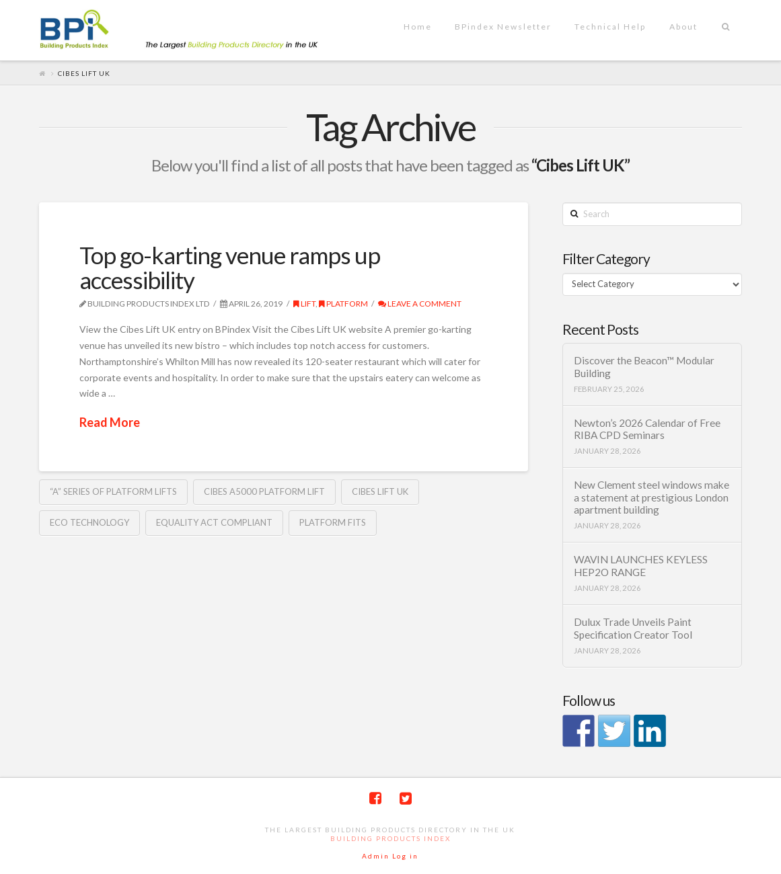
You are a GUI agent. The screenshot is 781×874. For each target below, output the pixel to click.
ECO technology (89, 522)
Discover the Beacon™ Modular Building (644, 366)
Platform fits (332, 522)
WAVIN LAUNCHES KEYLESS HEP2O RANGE (641, 565)
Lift (304, 304)
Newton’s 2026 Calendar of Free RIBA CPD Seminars (647, 429)
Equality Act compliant (214, 522)
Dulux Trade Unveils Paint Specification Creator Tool (633, 628)
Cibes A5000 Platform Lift (264, 491)
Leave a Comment (419, 304)
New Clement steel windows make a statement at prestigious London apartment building (651, 497)
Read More (109, 422)
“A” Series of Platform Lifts (113, 491)
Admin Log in (390, 856)
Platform (343, 304)
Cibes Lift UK (380, 491)
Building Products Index (390, 838)
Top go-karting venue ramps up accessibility (229, 267)
